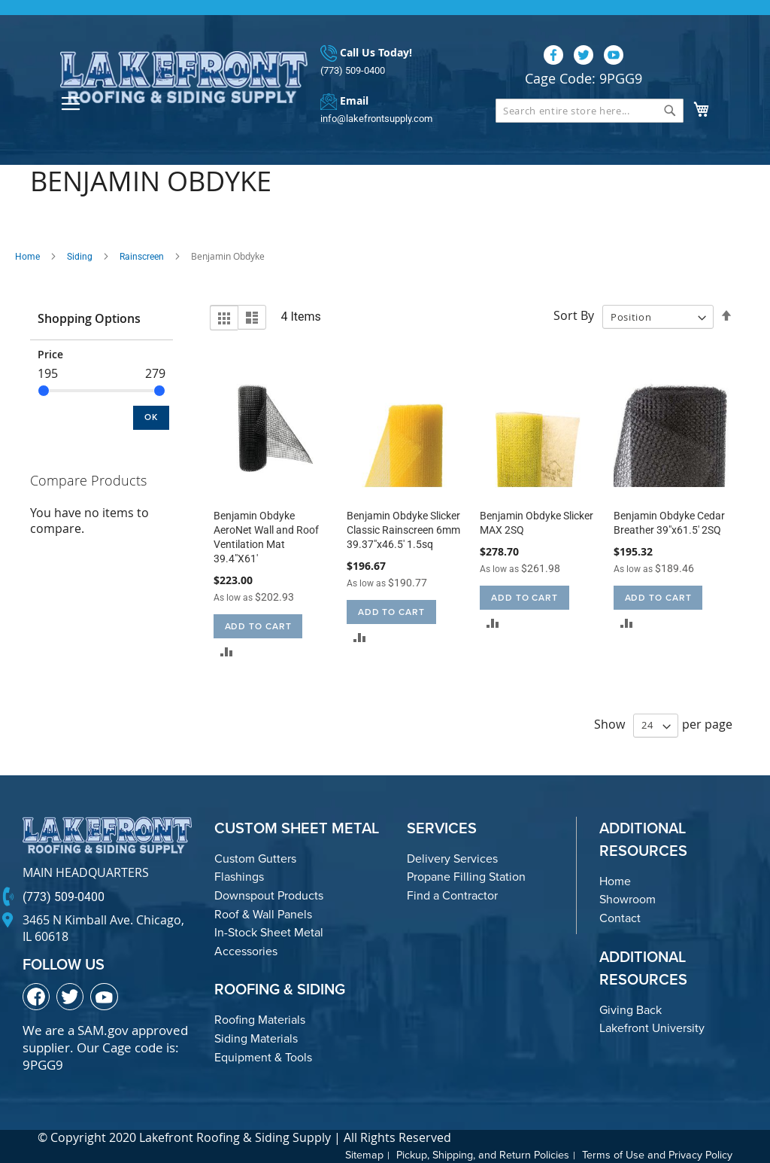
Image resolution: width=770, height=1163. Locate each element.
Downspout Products (268, 895)
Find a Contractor (452, 895)
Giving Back (630, 1009)
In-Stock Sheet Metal (268, 932)
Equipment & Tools (263, 1057)
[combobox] (590, 111)
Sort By (573, 316)
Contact (620, 918)
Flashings (239, 877)
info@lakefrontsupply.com (376, 118)
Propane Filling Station (466, 877)
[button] (227, 651)
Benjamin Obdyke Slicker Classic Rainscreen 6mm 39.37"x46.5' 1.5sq (403, 530)
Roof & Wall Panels (263, 914)
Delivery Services (452, 858)
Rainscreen (142, 256)
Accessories (245, 951)
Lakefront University (652, 1028)
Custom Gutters (255, 858)
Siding (79, 256)
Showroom (627, 900)
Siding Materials (256, 1038)
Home (27, 256)
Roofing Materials (259, 1020)
